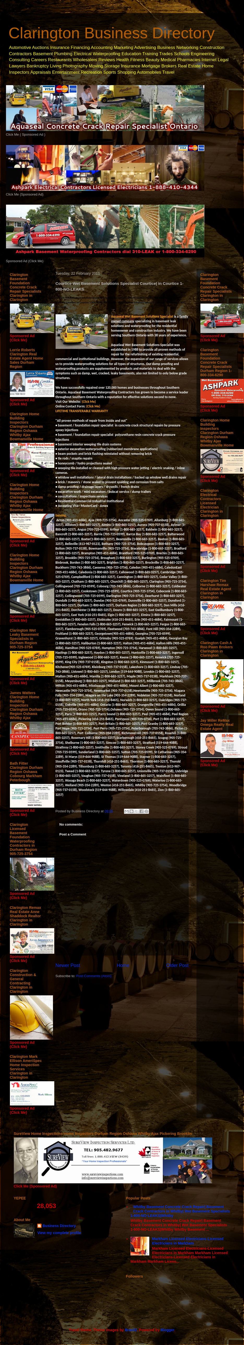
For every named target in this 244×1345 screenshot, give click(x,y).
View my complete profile (59, 1233)
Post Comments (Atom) (93, 976)
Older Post (177, 965)
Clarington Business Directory (112, 33)
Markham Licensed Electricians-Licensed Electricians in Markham (188, 1241)
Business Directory (59, 1226)
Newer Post (68, 965)
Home (123, 965)
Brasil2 (131, 1330)
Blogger (167, 1330)
